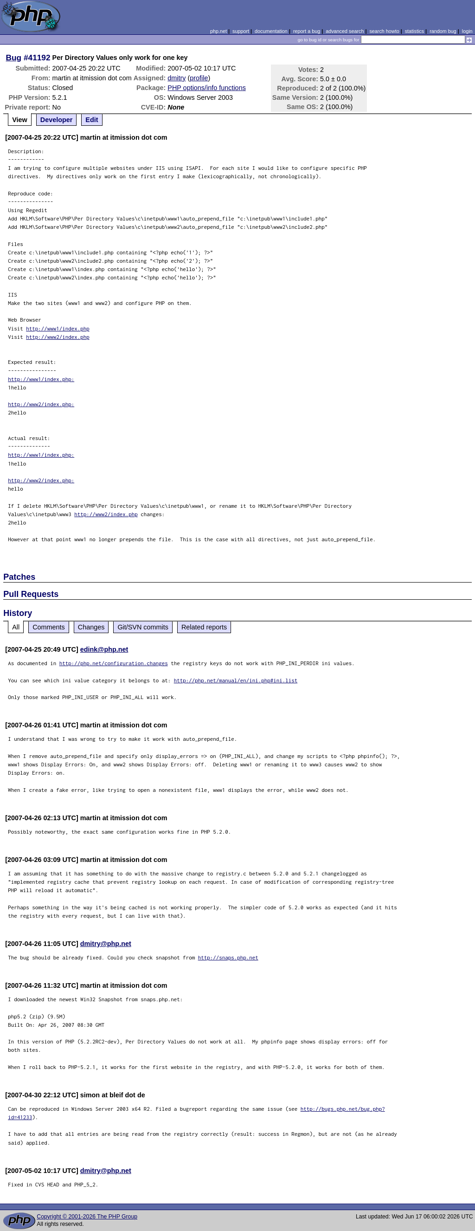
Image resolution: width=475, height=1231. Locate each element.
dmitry (176, 78)
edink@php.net (104, 649)
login (467, 31)
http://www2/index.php (58, 337)
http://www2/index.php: (41, 404)
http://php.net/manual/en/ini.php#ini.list (236, 680)
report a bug (306, 31)
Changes (91, 627)
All (15, 627)
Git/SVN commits (142, 627)
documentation (271, 31)
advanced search (345, 31)
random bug (443, 31)
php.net (218, 31)
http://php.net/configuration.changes (113, 663)
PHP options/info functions (206, 87)
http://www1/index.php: (41, 379)
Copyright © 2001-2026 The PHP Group (87, 1216)
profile (199, 78)
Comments (48, 627)
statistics (414, 31)
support (240, 31)
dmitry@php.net (105, 943)
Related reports (204, 627)
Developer (56, 119)
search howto (384, 31)
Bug (14, 57)
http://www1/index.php (58, 328)
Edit (91, 119)
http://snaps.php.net (228, 957)
